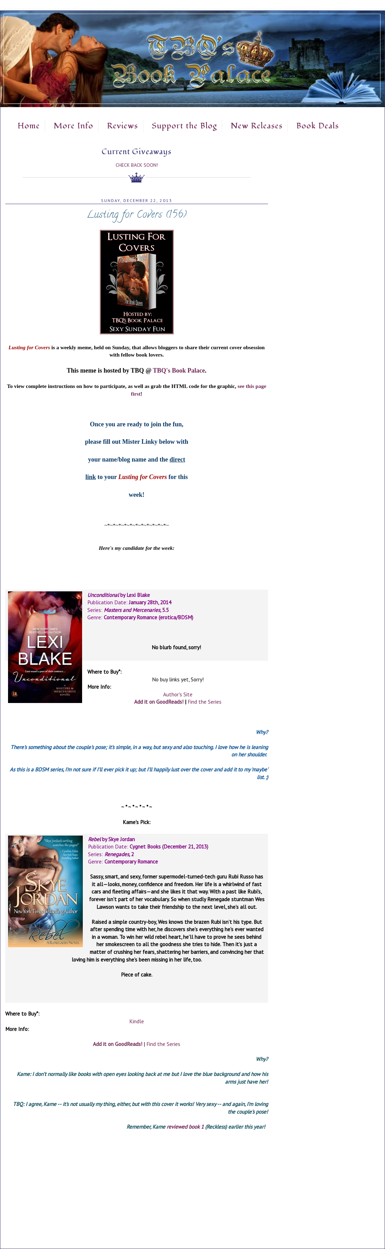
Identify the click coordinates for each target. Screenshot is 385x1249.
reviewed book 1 (185, 1126)
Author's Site (177, 694)
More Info (73, 126)
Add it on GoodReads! (158, 701)
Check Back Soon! (137, 165)
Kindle (136, 1021)
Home (28, 126)
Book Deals (317, 126)
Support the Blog (184, 126)
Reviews (122, 126)
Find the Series (204, 701)
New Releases (257, 126)
